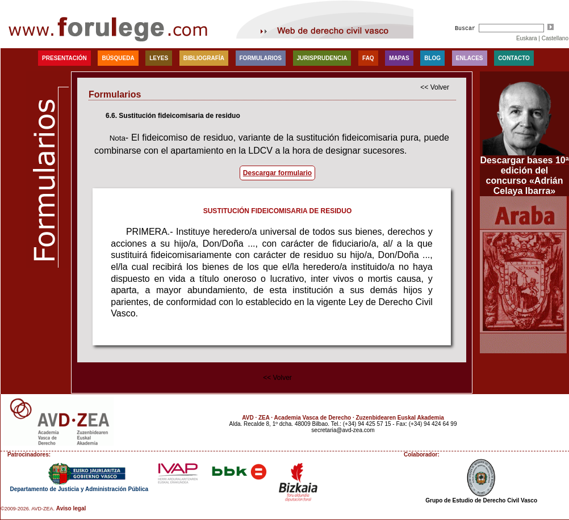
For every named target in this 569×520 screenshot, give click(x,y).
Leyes (158, 58)
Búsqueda (118, 58)
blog (432, 58)
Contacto (514, 58)
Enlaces (469, 58)
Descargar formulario (277, 173)
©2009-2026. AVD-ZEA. (28, 508)
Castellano (555, 38)
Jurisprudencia (322, 58)
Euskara (526, 38)
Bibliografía (203, 58)
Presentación (64, 58)
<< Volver (434, 87)
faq (368, 58)
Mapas (399, 58)
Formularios (261, 58)
